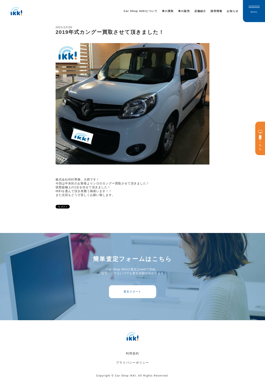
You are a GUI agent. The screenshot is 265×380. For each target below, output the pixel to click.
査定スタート (132, 291)
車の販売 (184, 11)
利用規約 (132, 353)
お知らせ (233, 11)
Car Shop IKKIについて (141, 11)
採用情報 (216, 11)
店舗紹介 (200, 11)
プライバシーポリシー (132, 362)
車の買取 (168, 11)
